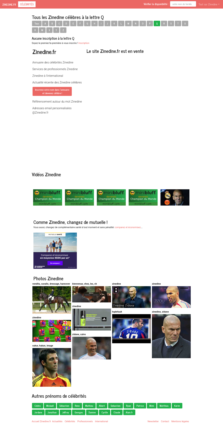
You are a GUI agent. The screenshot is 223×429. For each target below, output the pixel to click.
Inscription (83, 43)
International (101, 421)
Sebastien (115, 406)
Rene (77, 406)
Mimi (151, 406)
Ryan (128, 406)
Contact (165, 421)
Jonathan (52, 412)
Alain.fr (129, 412)
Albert (102, 406)
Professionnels (85, 421)
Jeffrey (65, 412)
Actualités (57, 421)
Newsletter (153, 421)
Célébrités (27, 4)
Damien (92, 412)
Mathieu (89, 406)
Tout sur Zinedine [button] (207, 4)
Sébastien (64, 406)
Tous (36, 23)
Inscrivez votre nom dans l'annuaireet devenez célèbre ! (52, 91)
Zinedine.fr (9, 4)
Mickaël (50, 406)
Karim (177, 406)
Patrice (140, 406)
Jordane (38, 412)
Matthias (164, 406)
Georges (79, 412)
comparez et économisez (128, 227)
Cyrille (104, 412)
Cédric (37, 406)
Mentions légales (180, 421)
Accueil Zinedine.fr (41, 421)
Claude (116, 412)
